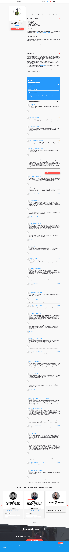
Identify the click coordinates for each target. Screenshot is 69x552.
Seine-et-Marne (30, 4)
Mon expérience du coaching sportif (35, 44)
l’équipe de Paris (49, 49)
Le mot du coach (30, 53)
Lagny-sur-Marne (37, 4)
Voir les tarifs (17, 25)
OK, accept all (61, 543)
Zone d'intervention (31, 8)
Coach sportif (19, 1)
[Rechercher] (57, 1)
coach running (46, 47)
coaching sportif (42, 65)
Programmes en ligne (32, 1)
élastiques (37, 32)
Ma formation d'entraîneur (32, 36)
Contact (43, 1)
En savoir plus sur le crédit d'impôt (53, 82)
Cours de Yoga (25, 1)
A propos (39, 1)
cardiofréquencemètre (46, 32)
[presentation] (1, 506)
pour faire (17, 536)
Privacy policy (4, 547)
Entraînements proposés (32, 18)
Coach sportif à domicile (18, 4)
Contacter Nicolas (17, 28)
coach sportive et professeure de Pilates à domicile (56, 502)
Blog (47, 1)
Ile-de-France (25, 4)
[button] (33, 522)
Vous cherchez (25, 533)
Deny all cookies (60, 546)
